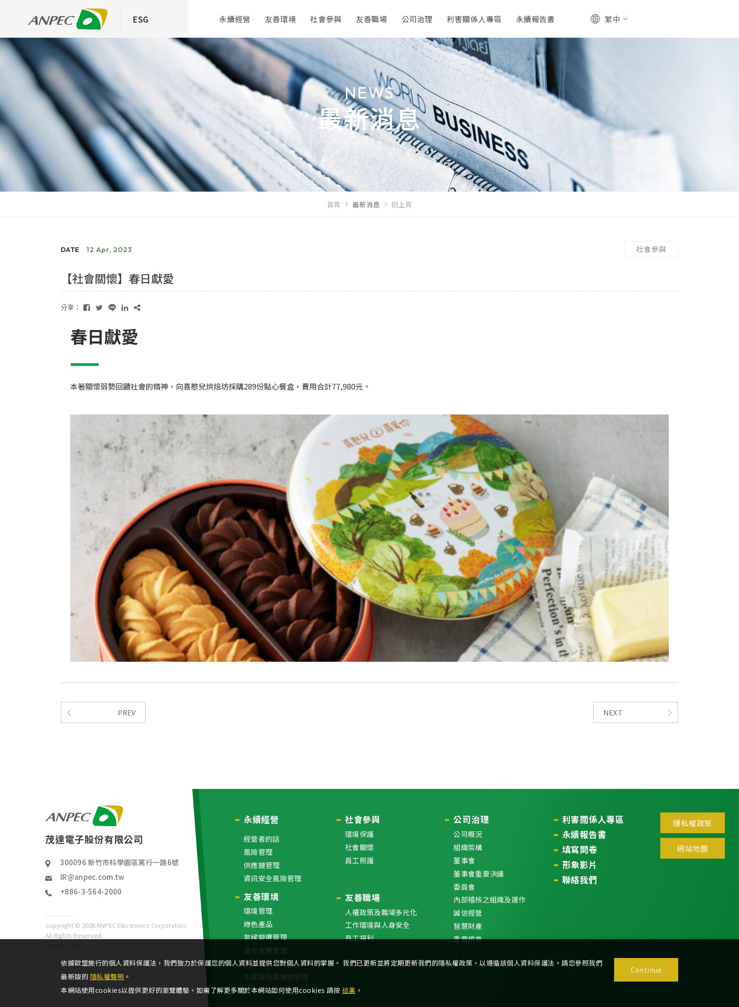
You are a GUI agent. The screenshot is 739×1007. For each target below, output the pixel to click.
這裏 (349, 990)
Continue (646, 970)
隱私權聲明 (107, 976)
